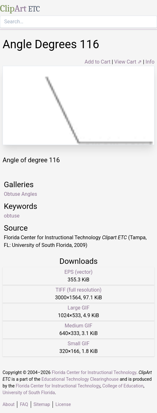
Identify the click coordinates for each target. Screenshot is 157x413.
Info (149, 62)
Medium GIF (78, 326)
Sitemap (42, 404)
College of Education (123, 385)
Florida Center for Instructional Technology (94, 372)
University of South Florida (29, 392)
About (8, 404)
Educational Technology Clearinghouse (80, 379)
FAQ (24, 404)
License (63, 404)
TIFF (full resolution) (78, 290)
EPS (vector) (78, 272)
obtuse (12, 216)
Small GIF (78, 343)
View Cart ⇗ (128, 62)
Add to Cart (98, 62)
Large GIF (78, 308)
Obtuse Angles (20, 194)
